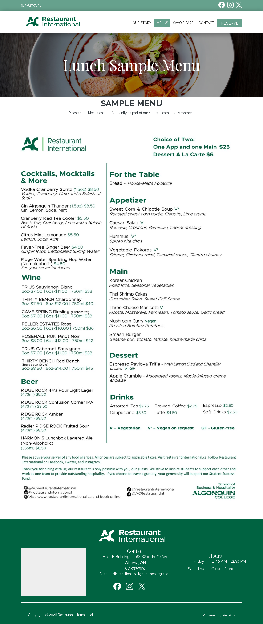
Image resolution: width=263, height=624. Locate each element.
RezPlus (229, 615)
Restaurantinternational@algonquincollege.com (135, 574)
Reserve (229, 23)
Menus (162, 23)
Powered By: (213, 615)
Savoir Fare (183, 23)
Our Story (142, 23)
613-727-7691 (31, 5)
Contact (206, 23)
